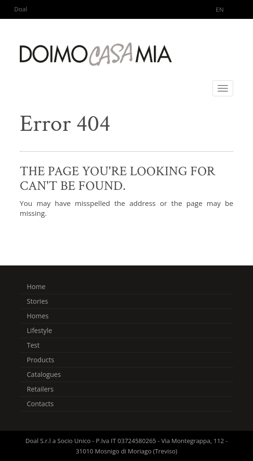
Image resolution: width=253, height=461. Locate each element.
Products (40, 359)
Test (33, 345)
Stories (37, 301)
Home (36, 286)
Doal (20, 9)
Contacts (40, 403)
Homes (38, 315)
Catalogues (44, 374)
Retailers (40, 388)
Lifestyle (39, 330)
